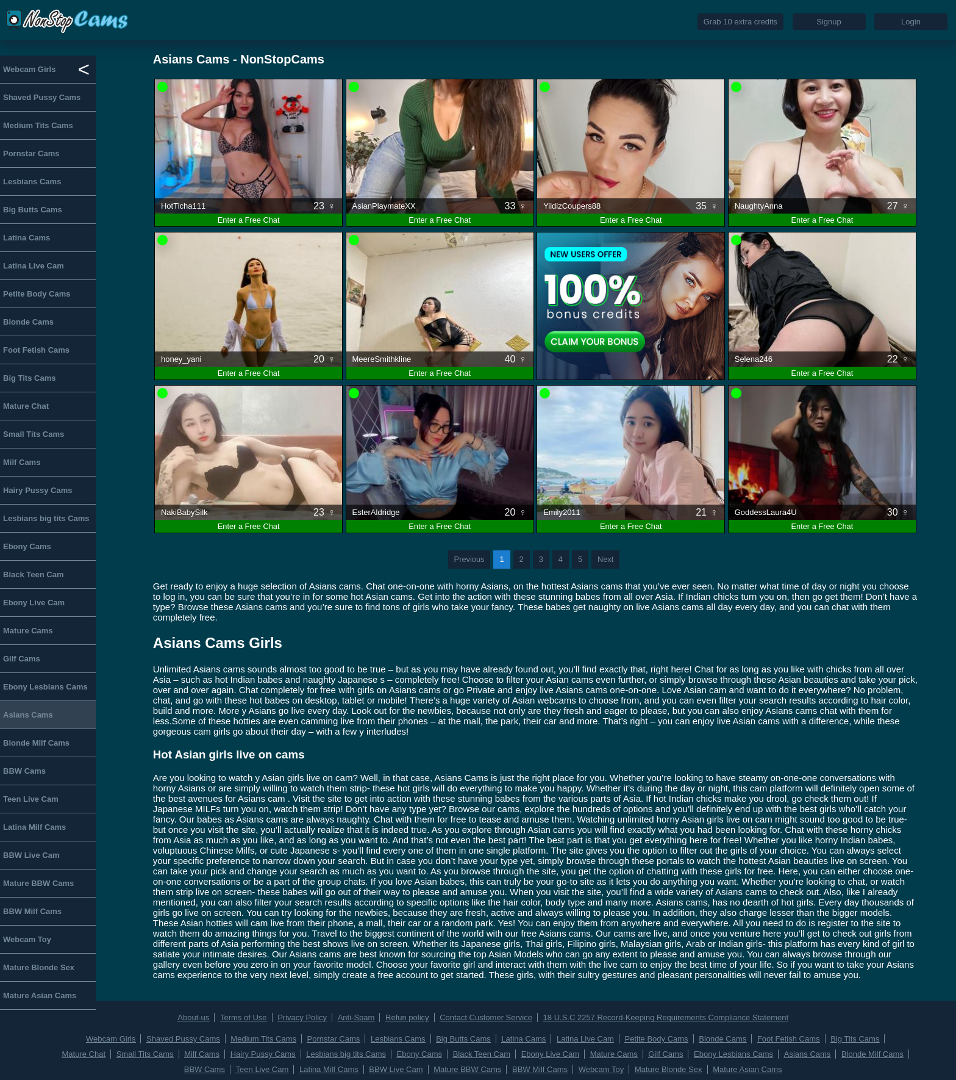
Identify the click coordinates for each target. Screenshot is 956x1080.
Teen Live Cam (31, 799)
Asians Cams (28, 714)
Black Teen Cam (33, 574)
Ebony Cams (27, 546)
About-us (193, 1017)
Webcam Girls (29, 69)
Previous (469, 559)
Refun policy (407, 1017)
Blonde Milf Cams (36, 742)
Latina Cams (26, 237)
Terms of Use (243, 1017)
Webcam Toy (27, 939)
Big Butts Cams (32, 209)
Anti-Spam (356, 1017)
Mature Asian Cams (39, 995)
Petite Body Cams (37, 293)
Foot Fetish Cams (36, 350)
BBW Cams (24, 771)
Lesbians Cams (32, 181)
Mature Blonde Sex (38, 967)
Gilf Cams (21, 658)
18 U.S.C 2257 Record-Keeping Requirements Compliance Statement (666, 1017)
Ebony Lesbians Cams (45, 686)
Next (605, 559)
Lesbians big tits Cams (46, 518)
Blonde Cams (28, 321)
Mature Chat (26, 406)
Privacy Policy (302, 1017)
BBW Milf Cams (32, 911)
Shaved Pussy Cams (41, 97)
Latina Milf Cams (34, 827)
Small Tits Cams (33, 434)
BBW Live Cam (31, 855)
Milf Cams (21, 462)
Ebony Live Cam (34, 602)
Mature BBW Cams (38, 883)
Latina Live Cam (33, 265)
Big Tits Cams (29, 378)
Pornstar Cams (31, 153)
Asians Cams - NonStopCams (238, 59)
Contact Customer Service (486, 1017)
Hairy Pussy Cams (37, 490)
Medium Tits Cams (38, 125)
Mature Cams (28, 630)
